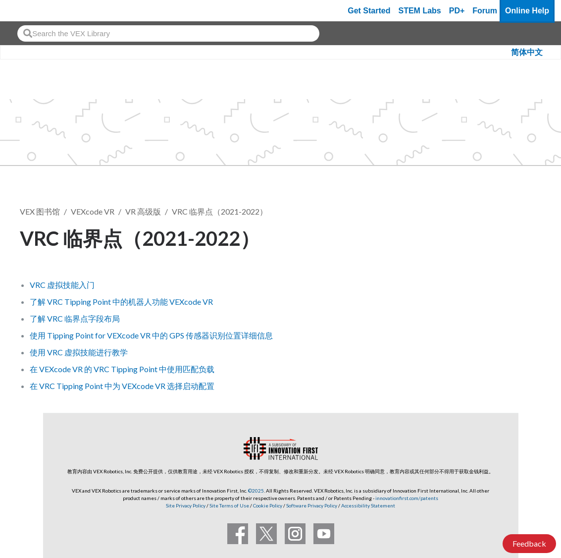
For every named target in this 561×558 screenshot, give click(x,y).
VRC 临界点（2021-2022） (219, 211)
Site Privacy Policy (185, 505)
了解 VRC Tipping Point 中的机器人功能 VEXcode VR (121, 301)
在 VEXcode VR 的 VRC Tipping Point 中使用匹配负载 (122, 369)
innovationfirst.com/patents (406, 498)
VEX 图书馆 (40, 211)
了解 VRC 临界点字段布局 (75, 318)
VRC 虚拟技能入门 (62, 284)
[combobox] (168, 33)
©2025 (256, 491)
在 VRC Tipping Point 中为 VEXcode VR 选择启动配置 (122, 386)
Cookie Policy (267, 505)
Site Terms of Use (228, 505)
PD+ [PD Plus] (457, 10)
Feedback (529, 543)
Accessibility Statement (368, 505)
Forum (484, 10)
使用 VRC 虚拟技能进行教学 (79, 352)
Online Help (527, 10)
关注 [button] (520, 236)
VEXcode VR (92, 211)
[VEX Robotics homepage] (27, 10)
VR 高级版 (143, 211)
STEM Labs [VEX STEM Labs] (420, 10)
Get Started (369, 10)
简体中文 (527, 52)
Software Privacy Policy (311, 505)
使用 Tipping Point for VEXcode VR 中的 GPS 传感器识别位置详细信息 (151, 335)
